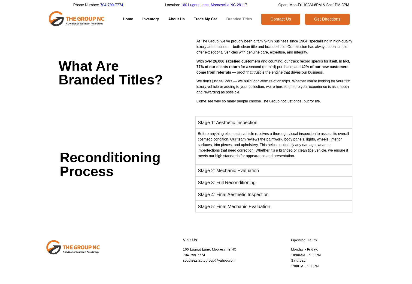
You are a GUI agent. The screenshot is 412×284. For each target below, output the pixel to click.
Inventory (150, 19)
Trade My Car (205, 19)
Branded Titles (239, 19)
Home (128, 19)
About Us (176, 19)
